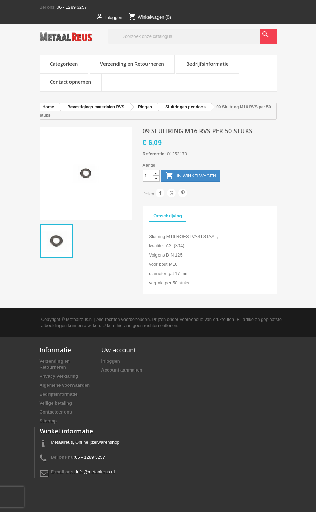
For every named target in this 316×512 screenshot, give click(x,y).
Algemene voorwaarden (65, 385)
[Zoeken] (192, 36)
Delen (160, 193)
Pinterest (182, 193)
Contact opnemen (70, 82)
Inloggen (110, 361)
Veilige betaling (56, 403)
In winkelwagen (190, 175)
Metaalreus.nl (79, 319)
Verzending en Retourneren (132, 64)
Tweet (171, 193)
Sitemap (48, 421)
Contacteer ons (56, 412)
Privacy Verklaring (59, 376)
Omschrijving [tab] (167, 215)
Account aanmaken (121, 370)
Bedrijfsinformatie (207, 64)
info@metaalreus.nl (95, 471)
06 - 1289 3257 (72, 7)
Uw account (119, 350)
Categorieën (64, 64)
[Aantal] (148, 176)
